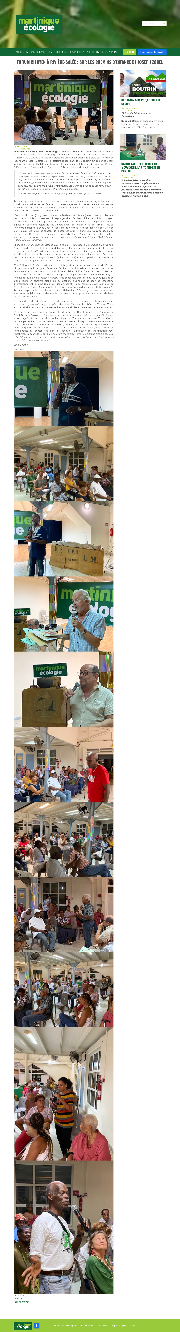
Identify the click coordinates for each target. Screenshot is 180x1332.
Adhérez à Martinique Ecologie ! (112, 1326)
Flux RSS (131, 1326)
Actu (49, 52)
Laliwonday (111, 52)
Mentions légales (69, 1326)
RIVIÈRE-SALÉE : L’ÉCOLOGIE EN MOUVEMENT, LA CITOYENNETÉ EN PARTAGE (140, 167)
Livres (99, 52)
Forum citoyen (76, 52)
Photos (90, 52)
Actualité (18, 1298)
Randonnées (60, 52)
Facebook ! (152, 52)
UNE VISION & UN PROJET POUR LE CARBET (140, 102)
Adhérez (129, 52)
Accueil (20, 52)
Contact (56, 1326)
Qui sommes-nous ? (35, 52)
